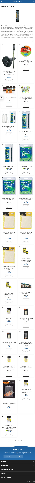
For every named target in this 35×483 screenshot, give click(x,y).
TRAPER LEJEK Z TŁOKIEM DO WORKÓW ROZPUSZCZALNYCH (9, 73)
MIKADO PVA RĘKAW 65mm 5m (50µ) (9, 343)
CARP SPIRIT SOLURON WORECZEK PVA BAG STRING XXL (26, 234)
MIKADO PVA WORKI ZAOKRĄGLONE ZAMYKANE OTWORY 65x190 (9, 427)
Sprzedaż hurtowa (6, 477)
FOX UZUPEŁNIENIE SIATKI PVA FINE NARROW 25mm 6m (26, 98)
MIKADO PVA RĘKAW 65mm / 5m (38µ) (26, 319)
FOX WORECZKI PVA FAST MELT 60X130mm (26, 293)
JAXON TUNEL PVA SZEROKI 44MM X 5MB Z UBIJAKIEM (26, 132)
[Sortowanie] (33, 41)
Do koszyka (25, 69)
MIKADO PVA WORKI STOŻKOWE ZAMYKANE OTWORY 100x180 (9, 367)
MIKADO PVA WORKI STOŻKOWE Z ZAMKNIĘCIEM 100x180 (26, 344)
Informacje (4, 465)
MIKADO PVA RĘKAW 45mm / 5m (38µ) (9, 317)
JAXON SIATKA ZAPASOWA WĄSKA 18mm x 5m (26, 198)
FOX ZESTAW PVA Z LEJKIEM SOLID (9, 98)
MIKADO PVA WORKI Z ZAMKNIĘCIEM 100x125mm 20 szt (9, 403)
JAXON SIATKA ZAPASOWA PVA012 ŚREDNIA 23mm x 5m (9, 199)
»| (27, 440)
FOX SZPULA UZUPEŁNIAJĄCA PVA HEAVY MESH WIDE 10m (26, 61)
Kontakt (3, 461)
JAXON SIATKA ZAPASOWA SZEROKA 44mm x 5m (26, 165)
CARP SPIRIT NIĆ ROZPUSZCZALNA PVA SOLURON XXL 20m (9, 295)
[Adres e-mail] (13, 456)
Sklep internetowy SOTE (31, 481)
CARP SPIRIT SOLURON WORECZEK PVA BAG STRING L (9, 234)
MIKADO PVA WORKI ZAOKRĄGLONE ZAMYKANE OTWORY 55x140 (26, 391)
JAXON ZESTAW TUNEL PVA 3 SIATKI (9, 126)
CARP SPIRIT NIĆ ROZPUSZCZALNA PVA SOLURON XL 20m (26, 260)
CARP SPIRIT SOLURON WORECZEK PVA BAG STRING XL (9, 268)
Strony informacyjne (7, 469)
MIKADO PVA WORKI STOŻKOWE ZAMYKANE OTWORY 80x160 (26, 367)
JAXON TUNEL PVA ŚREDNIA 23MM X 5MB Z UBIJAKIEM (9, 165)
